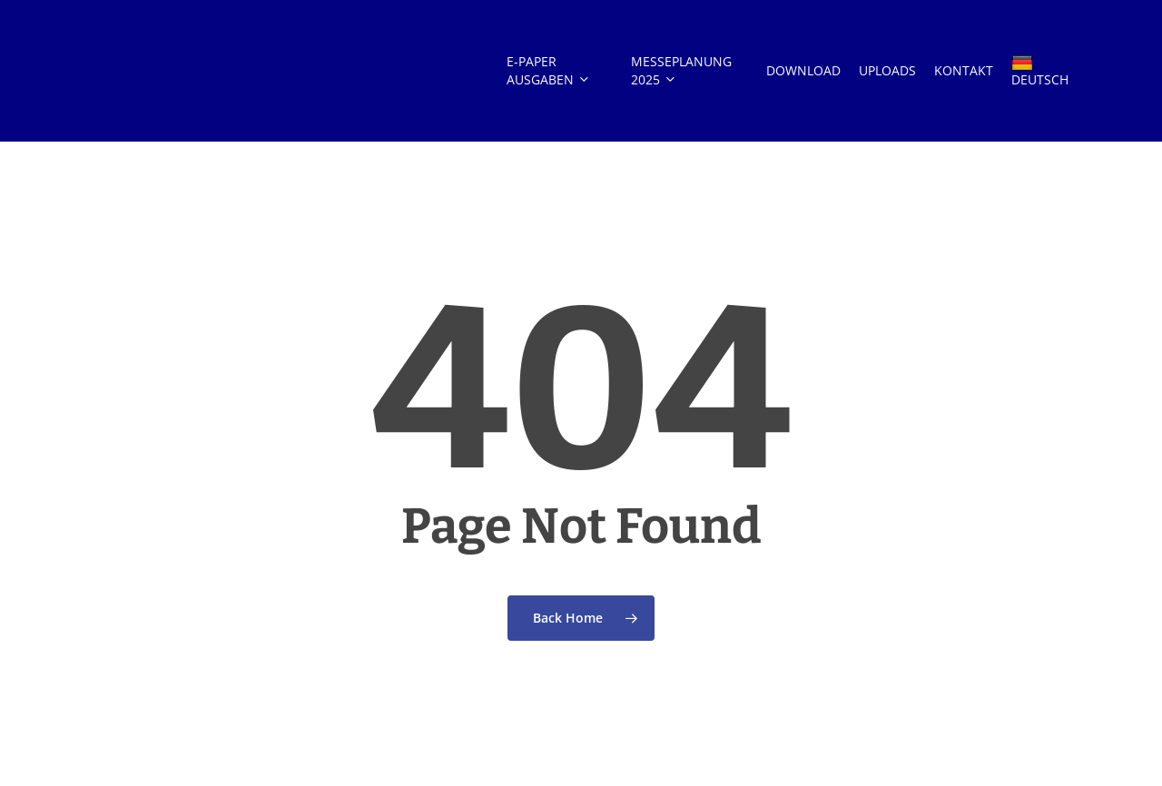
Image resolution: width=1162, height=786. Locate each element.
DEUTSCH (1039, 71)
